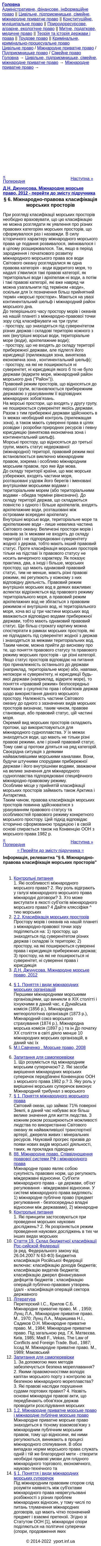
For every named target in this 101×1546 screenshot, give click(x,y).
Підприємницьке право (25, 53)
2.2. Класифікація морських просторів (51, 917)
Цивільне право (17, 48)
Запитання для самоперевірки (44, 1057)
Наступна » (82, 178)
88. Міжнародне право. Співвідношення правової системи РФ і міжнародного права (53, 1159)
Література (25, 1299)
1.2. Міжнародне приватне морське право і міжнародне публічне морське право (55, 1413)
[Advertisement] (50, 120)
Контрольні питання (33, 878)
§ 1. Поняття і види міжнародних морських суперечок (46, 1475)
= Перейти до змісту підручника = (50, 850)
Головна (10, 57)
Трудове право (33, 38)
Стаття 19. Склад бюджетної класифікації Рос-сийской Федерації (55, 1243)
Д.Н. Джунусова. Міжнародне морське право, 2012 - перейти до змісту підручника (49, 190)
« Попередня (14, 179)
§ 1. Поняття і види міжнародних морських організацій (46, 987)
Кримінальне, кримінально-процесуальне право (40, 40)
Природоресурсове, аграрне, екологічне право (44, 26)
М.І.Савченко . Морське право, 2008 (50, 1047)
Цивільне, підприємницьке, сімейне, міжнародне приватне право (46, 16)
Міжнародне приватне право (65, 48)
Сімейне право (66, 53)
